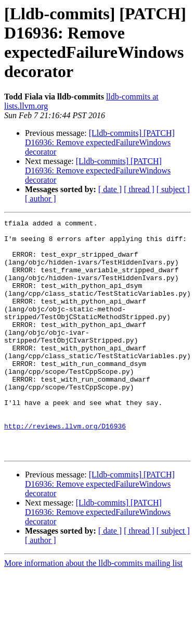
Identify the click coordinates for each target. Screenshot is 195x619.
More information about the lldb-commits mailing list (93, 609)
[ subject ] (173, 189)
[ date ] (110, 189)
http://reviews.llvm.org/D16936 (65, 468)
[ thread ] (139, 189)
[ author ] (40, 198)
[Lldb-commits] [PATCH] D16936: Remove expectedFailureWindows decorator (100, 142)
